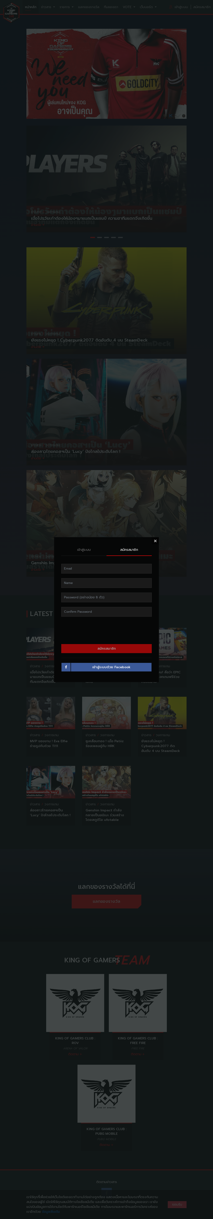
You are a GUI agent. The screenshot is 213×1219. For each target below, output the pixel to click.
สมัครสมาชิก (129, 549)
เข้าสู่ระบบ (83, 549)
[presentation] (106, 630)
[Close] (155, 540)
